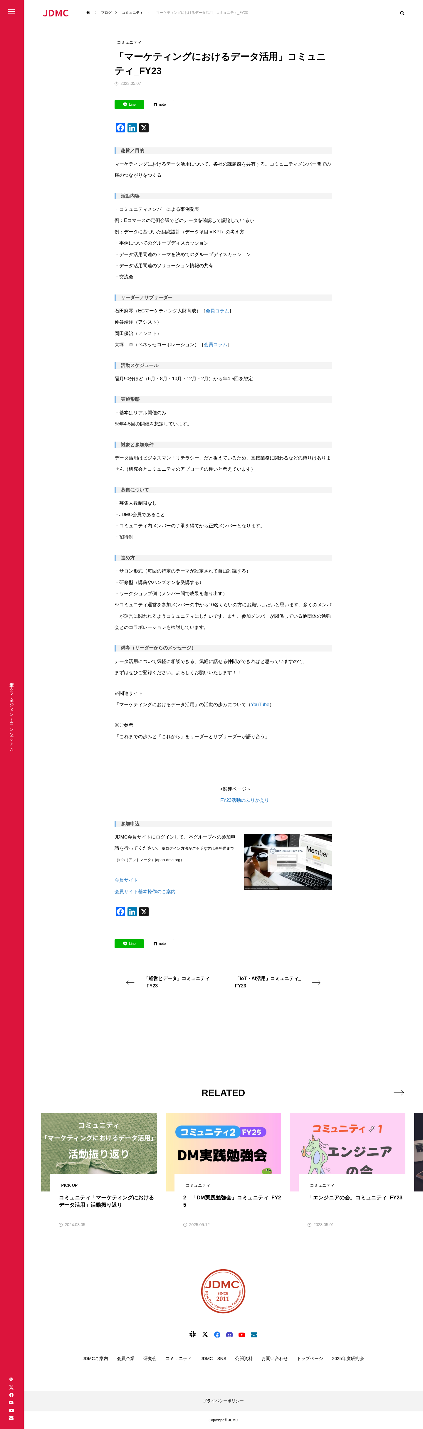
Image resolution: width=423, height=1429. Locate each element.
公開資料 (244, 1358)
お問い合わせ (274, 1358)
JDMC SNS (213, 1358)
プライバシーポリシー (223, 1400)
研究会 (150, 1358)
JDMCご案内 (95, 1358)
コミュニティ (178, 1358)
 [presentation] (399, 1092)
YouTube (260, 704)
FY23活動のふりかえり (244, 800)
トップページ (310, 1358)
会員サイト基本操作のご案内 (145, 891)
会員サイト (126, 880)
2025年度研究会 (348, 1358)
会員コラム (217, 310)
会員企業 (126, 1358)
